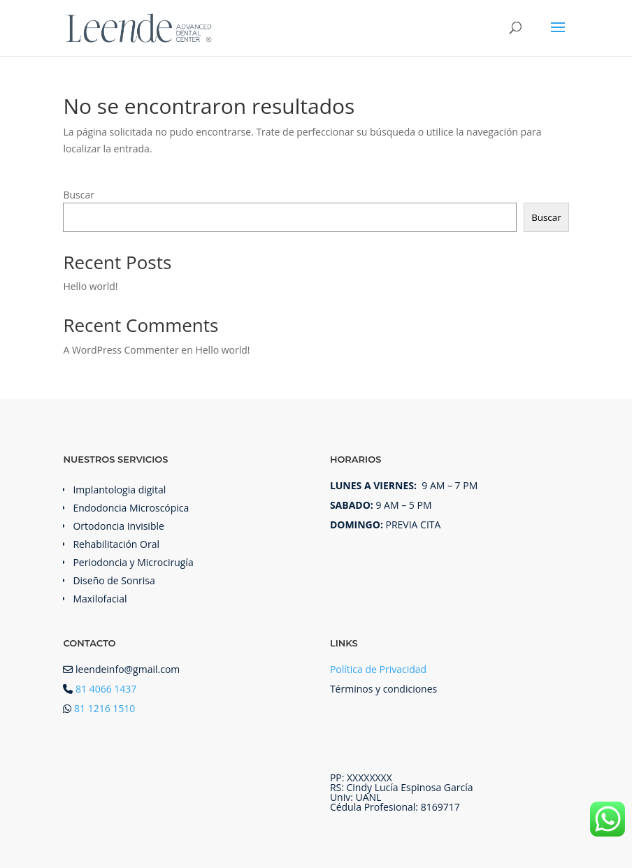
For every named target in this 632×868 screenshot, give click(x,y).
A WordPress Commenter (120, 349)
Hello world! (90, 286)
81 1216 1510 (104, 708)
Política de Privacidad (378, 669)
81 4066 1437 (106, 688)
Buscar (78, 194)
